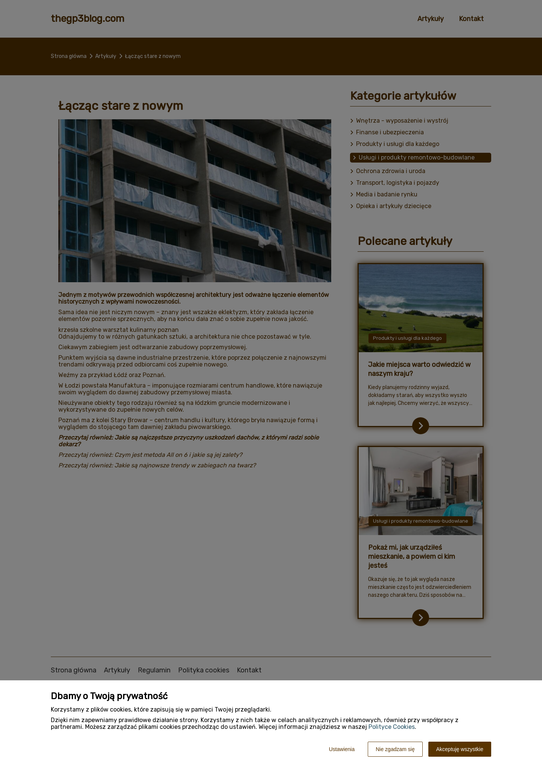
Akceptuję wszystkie (459, 749)
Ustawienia (342, 749)
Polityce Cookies (391, 726)
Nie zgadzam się (395, 749)
